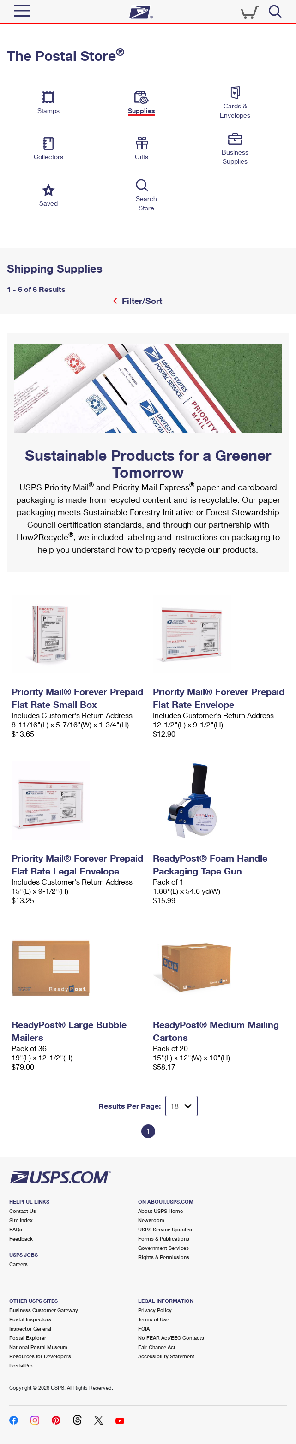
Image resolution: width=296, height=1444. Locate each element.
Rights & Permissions (163, 1257)
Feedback (21, 1239)
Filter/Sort (141, 301)
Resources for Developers (40, 1356)
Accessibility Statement (166, 1356)
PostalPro (21, 1365)
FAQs (15, 1229)
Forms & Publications (163, 1239)
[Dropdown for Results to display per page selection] (181, 1106)
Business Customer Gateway (43, 1310)
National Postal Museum (38, 1347)
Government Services (163, 1248)
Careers (18, 1264)
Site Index (21, 1220)
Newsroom (151, 1220)
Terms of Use (153, 1319)
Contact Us (22, 1211)
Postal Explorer (27, 1338)
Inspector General (30, 1328)
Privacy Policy (155, 1310)
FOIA (144, 1328)
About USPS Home (160, 1211)
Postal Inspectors (30, 1319)
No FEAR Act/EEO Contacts (171, 1338)
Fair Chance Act (156, 1347)
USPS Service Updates (165, 1229)
